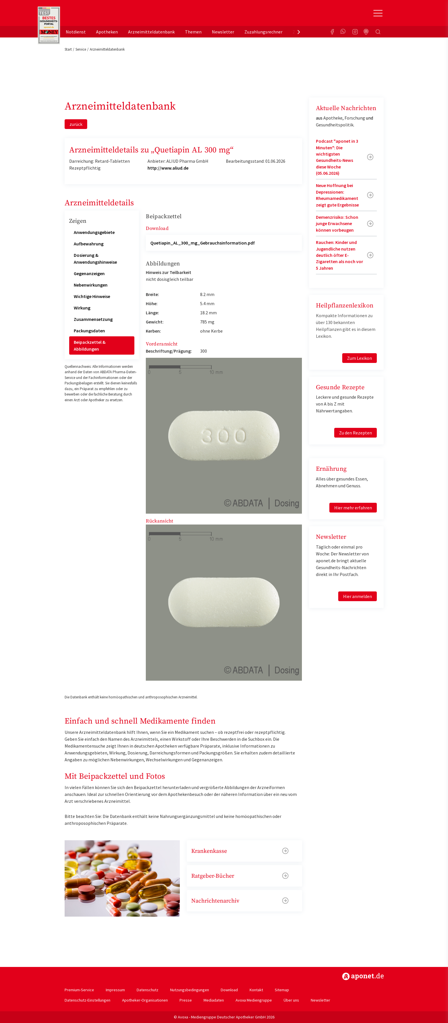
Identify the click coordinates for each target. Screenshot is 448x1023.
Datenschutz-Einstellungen (87, 1000)
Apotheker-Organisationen (145, 1000)
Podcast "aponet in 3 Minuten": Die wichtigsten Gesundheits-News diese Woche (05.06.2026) (337, 157)
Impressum (115, 989)
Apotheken (107, 32)
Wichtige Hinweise (92, 296)
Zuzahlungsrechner (263, 32)
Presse (186, 1000)
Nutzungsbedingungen (189, 989)
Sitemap (282, 989)
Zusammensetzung (93, 319)
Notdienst (76, 32)
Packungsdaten (89, 330)
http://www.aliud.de (168, 168)
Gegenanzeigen (89, 273)
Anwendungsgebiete (94, 232)
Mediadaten (214, 1000)
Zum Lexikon (359, 358)
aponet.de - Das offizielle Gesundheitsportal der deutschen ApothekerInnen (103, 15)
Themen (193, 32)
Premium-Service (79, 989)
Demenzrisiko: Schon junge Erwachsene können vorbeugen (337, 223)
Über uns (291, 1000)
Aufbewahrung (88, 244)
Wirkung (82, 308)
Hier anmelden (357, 596)
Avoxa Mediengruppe (254, 1000)
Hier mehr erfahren (353, 507)
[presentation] (298, 31)
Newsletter (223, 32)
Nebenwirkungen (90, 285)
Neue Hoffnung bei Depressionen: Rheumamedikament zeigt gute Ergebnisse (337, 194)
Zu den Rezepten (355, 433)
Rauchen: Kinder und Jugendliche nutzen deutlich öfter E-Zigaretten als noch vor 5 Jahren (339, 255)
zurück (75, 124)
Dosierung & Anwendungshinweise (95, 258)
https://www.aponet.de (363, 976)
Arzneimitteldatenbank (151, 32)
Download (229, 989)
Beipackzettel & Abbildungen (89, 345)
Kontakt (256, 989)
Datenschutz (147, 989)
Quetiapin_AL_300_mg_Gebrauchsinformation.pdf (202, 243)
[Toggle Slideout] (378, 13)
